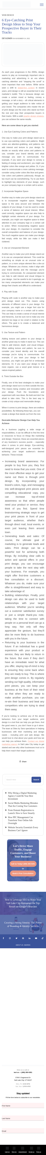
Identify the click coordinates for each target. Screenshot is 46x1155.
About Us (19, 945)
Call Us (7, 1150)
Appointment (23, 1150)
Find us (38, 1150)
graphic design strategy (33, 116)
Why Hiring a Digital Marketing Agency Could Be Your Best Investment (22, 796)
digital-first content (26, 88)
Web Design (8, 15)
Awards (27, 945)
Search (36, 780)
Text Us (14, 1150)
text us (16, 1072)
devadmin (7, 38)
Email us (31, 1150)
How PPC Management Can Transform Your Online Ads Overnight (20, 820)
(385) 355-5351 (26, 1072)
